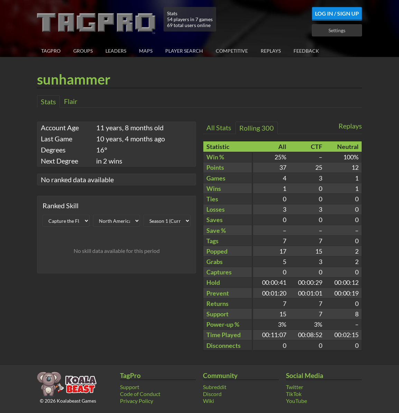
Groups (83, 51)
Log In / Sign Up (337, 13)
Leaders (115, 51)
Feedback (306, 51)
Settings (336, 30)
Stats (48, 101)
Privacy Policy (136, 400)
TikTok (293, 393)
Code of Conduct (140, 393)
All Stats (218, 127)
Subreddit (214, 387)
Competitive (232, 51)
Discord (212, 393)
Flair (70, 101)
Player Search (184, 51)
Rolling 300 (256, 128)
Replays (271, 51)
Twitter (294, 387)
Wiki (208, 400)
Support (129, 387)
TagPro (51, 51)
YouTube (296, 400)
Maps (145, 51)
